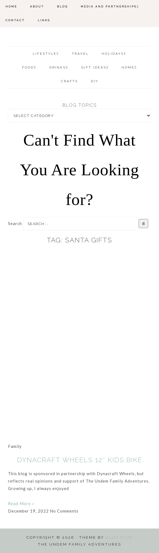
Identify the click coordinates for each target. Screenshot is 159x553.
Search (15, 223)
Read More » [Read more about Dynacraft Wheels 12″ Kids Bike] (21, 503)
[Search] (143, 223)
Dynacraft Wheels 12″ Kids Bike (79, 460)
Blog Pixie (119, 537)
